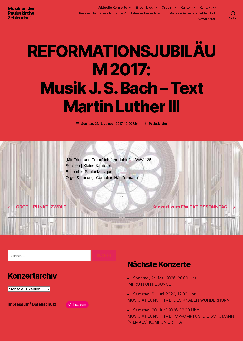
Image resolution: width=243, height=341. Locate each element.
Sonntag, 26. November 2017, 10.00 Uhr (109, 124)
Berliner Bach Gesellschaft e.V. (102, 13)
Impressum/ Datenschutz (32, 304)
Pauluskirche (158, 124)
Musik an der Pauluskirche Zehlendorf (21, 13)
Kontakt (206, 7)
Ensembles (144, 7)
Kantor (186, 7)
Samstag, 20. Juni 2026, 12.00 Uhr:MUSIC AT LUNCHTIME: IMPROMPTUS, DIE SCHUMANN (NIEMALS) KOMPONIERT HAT (180, 316)
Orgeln (167, 7)
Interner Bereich (143, 13)
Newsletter (206, 19)
